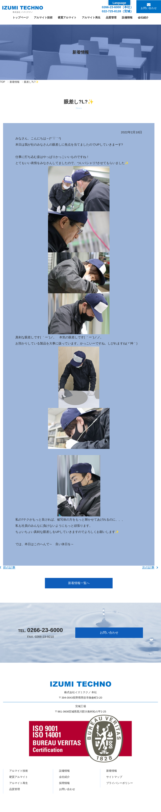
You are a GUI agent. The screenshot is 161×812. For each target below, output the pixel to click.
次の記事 (148, 567)
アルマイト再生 (18, 783)
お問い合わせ (149, 8)
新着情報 (14, 81)
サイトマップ (114, 776)
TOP (2, 81)
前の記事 (9, 567)
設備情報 (64, 770)
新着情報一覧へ (79, 583)
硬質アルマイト (18, 776)
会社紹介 (64, 776)
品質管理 (14, 789)
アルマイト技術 (18, 770)
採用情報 (64, 783)
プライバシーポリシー (119, 783)
